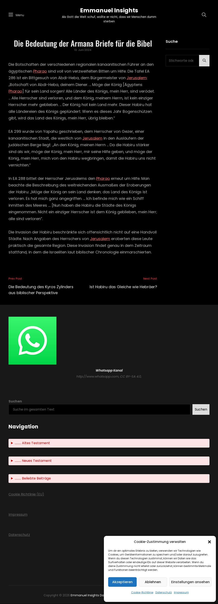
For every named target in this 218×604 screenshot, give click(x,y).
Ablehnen (153, 582)
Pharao (40, 71)
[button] (209, 542)
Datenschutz (163, 592)
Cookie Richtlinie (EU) (26, 494)
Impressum (181, 592)
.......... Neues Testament (33, 460)
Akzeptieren (122, 582)
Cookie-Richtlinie (142, 592)
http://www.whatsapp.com (97, 376)
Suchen (15, 401)
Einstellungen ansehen (190, 582)
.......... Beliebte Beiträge (33, 478)
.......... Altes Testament (32, 443)
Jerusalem (137, 78)
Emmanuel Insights (109, 10)
